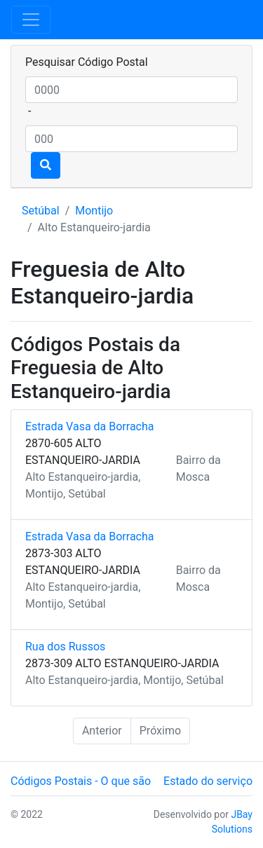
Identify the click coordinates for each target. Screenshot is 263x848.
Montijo (94, 210)
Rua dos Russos (65, 646)
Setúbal (41, 210)
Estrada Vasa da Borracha (89, 426)
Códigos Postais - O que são (81, 781)
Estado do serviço (207, 781)
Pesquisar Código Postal (86, 62)
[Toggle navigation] (30, 20)
